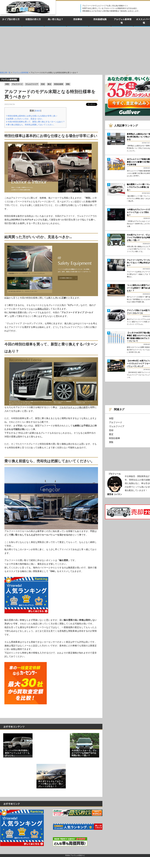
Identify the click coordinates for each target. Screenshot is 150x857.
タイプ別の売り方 (11, 19)
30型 (7, 84)
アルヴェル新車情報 (122, 21)
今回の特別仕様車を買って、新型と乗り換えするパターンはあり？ (35, 122)
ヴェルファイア (32, 84)
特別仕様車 (58, 84)
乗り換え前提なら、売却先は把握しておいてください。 (30, 125)
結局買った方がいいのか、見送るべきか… (24, 119)
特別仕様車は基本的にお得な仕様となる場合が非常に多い (31, 116)
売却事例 (77, 19)
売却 (43, 84)
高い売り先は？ (55, 19)
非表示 (38, 111)
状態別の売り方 (33, 19)
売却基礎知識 (99, 19)
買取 (68, 84)
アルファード (17, 84)
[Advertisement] (75, 48)
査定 (49, 84)
